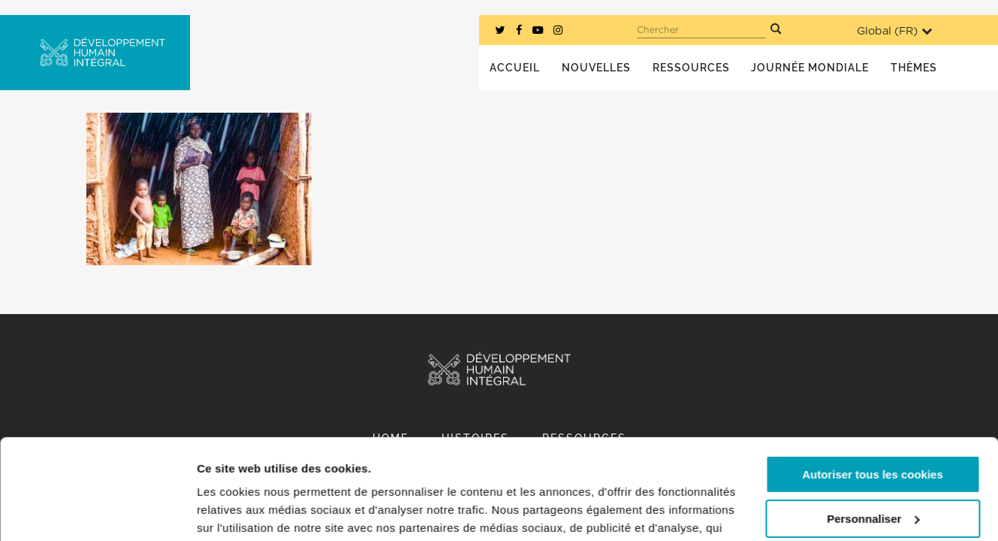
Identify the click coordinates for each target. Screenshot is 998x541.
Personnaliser (873, 424)
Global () (894, 31)
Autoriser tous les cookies (872, 380)
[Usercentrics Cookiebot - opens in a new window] (97, 511)
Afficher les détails (247, 511)
